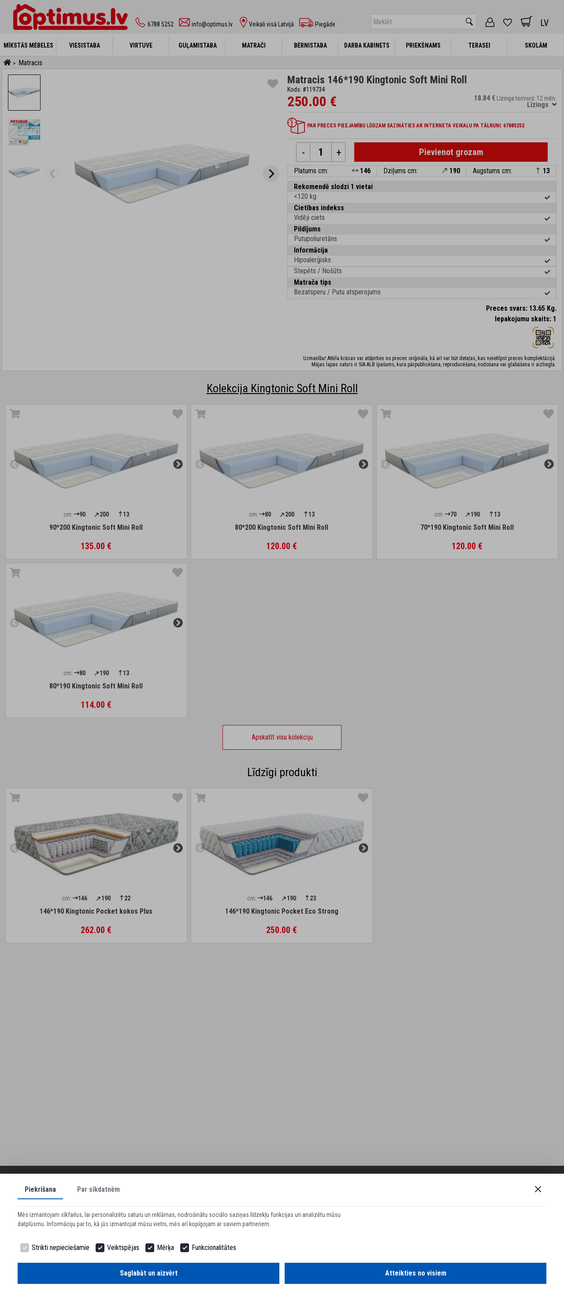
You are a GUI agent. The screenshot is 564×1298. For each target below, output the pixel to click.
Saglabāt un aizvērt (149, 1273)
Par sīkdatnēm (98, 1189)
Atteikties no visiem (415, 1273)
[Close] (538, 1189)
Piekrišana (40, 1189)
